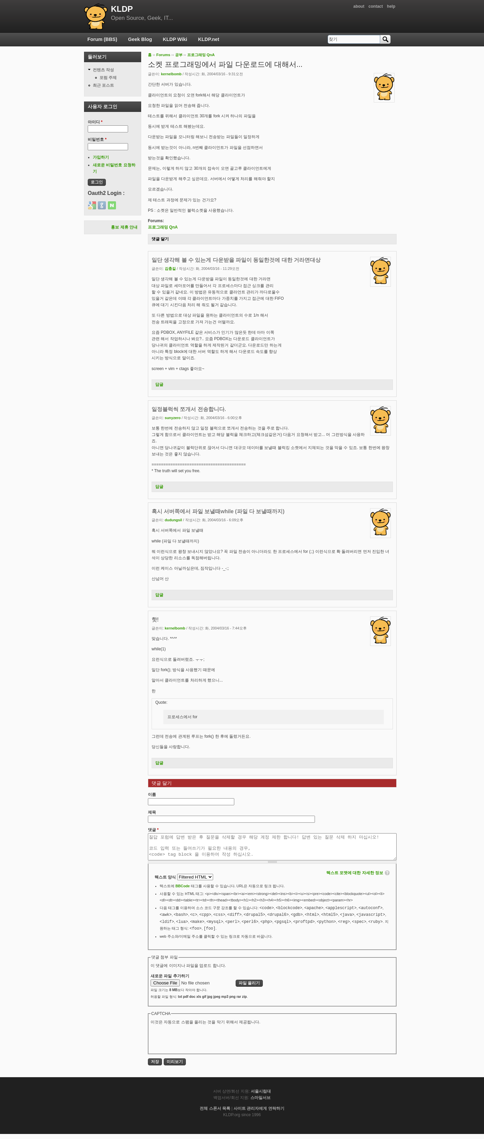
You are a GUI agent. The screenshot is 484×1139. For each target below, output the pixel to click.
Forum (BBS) (102, 39)
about (358, 6)
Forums (163, 55)
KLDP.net (208, 39)
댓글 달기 (160, 239)
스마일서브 (260, 1102)
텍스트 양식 (166, 882)
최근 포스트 (103, 85)
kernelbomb (171, 74)
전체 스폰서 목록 (215, 1113)
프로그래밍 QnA (201, 55)
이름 (152, 794)
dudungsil (173, 520)
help (391, 6)
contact (375, 6)
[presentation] (202, 1043)
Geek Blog (140, 39)
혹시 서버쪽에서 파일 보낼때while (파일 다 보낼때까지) (218, 511)
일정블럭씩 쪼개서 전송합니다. (189, 409)
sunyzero (172, 418)
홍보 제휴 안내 (124, 227)
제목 (152, 812)
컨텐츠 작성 (103, 70)
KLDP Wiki (175, 39)
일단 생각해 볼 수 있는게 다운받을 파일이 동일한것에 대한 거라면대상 (236, 260)
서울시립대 (261, 1096)
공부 (179, 55)
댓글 (153, 829)
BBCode (182, 891)
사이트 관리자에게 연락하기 (259, 1113)
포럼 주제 (108, 77)
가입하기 (101, 157)
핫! (155, 619)
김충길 (170, 269)
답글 (159, 384)
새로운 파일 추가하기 (170, 981)
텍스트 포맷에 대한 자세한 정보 (354, 878)
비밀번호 (97, 139)
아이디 (95, 122)
